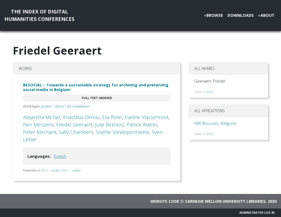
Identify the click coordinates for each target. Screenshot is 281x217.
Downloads (240, 15)
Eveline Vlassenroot (146, 117)
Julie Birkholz (109, 124)
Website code (164, 201)
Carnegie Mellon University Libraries (225, 201)
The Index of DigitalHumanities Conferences (39, 15)
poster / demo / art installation (65, 106)
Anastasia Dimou (81, 117)
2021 (210, 92)
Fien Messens (38, 124)
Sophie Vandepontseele (122, 132)
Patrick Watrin (142, 124)
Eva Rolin (112, 117)
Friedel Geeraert (74, 124)
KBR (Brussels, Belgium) (215, 123)
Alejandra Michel (41, 117)
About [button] (267, 15)
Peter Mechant (39, 132)
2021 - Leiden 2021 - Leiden (61, 170)
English (60, 156)
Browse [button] (214, 15)
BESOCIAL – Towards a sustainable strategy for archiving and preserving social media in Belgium (95, 87)
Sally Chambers (76, 132)
